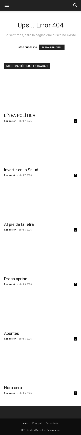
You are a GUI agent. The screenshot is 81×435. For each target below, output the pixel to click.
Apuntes (11, 333)
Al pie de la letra (19, 224)
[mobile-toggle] (6, 5)
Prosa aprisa (15, 278)
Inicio (26, 423)
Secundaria (52, 423)
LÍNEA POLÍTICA (19, 115)
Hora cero (13, 387)
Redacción (10, 120)
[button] (75, 5)
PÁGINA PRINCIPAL (52, 47)
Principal (37, 423)
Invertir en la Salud (21, 169)
